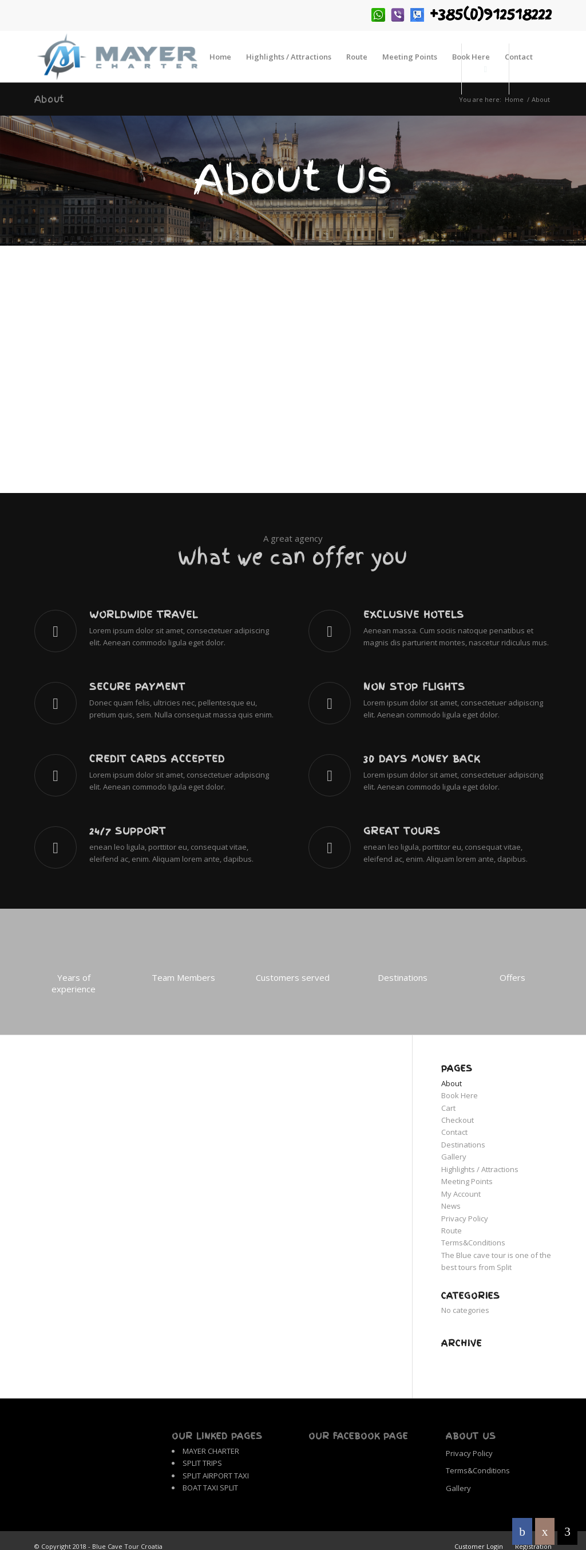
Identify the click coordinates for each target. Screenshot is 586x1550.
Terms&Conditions (473, 1242)
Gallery (453, 1156)
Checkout (457, 1120)
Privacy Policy (464, 1218)
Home (514, 99)
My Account (461, 1194)
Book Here (459, 1095)
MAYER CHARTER (211, 1451)
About (49, 99)
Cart (448, 1108)
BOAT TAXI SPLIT (210, 1487)
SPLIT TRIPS (202, 1463)
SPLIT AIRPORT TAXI (216, 1475)
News (451, 1206)
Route (451, 1230)
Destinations (463, 1144)
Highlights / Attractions (479, 1169)
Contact (454, 1132)
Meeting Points (467, 1181)
